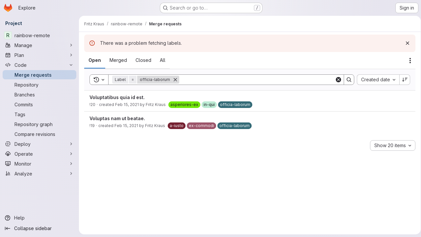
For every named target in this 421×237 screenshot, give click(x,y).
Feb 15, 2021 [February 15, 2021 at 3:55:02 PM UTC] (126, 125)
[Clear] (336, 80)
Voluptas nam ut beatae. (117, 118)
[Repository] (39, 84)
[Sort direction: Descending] (402, 79)
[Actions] (408, 60)
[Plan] (39, 55)
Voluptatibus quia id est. (117, 97)
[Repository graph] (39, 124)
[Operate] (39, 153)
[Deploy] (39, 143)
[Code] (39, 64)
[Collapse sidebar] (39, 228)
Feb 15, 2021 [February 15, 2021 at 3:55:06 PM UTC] (127, 104)
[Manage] (39, 45)
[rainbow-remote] (39, 35)
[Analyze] (39, 173)
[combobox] (376, 79)
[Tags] (39, 114)
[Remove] (175, 80)
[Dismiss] (405, 43)
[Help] (39, 218)
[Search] (256, 80)
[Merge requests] (39, 74)
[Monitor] (39, 163)
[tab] (94, 60)
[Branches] (39, 94)
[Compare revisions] (39, 134)
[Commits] (39, 104)
